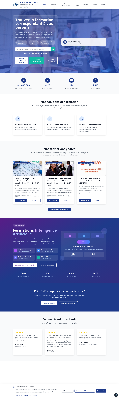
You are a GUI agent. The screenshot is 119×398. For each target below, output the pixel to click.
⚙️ (116, 395)
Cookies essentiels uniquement (85, 391)
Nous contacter (51, 60)
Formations (53, 4)
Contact (103, 4)
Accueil (44, 4)
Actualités (94, 4)
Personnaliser (67, 391)
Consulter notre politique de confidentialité (26, 395)
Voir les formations (49, 303)
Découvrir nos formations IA (24, 265)
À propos (77, 4)
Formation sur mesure (47, 265)
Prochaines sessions (68, 303)
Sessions (85, 4)
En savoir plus (21, 200)
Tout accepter (101, 391)
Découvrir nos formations (22, 60)
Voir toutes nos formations (59, 209)
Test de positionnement (66, 4)
